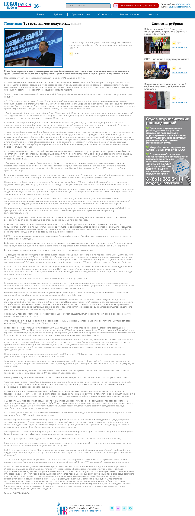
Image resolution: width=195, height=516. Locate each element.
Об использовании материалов (85, 511)
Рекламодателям (130, 14)
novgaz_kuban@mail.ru (179, 7)
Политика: (13, 23)
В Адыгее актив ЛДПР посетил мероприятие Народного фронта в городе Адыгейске (165, 31)
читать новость (179, 47)
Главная (40, 14)
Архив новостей (81, 14)
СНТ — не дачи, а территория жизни (166, 59)
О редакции (105, 14)
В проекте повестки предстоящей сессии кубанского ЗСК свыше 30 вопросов (165, 86)
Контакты (153, 14)
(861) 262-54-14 (183, 4)
